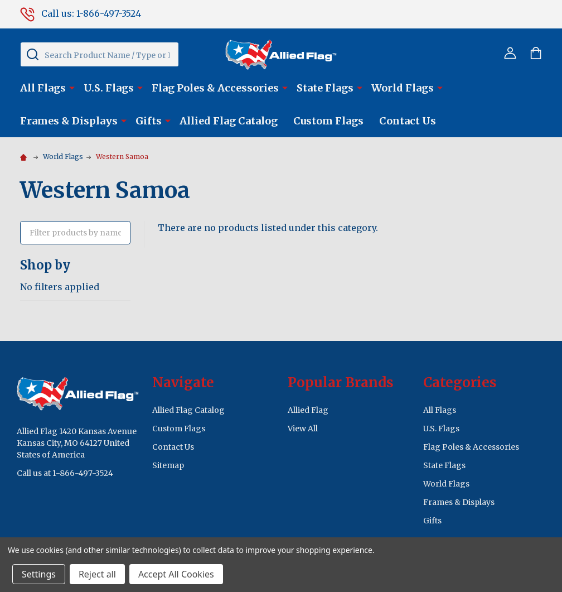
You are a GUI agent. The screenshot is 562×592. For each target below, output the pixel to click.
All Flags (43, 87)
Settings (39, 574)
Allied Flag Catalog (229, 120)
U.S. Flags (109, 87)
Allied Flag (308, 410)
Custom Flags (328, 120)
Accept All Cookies (176, 574)
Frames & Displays (69, 120)
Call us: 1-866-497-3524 (80, 13)
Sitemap (168, 465)
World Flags (402, 87)
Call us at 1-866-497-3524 (65, 473)
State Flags (325, 87)
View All (303, 428)
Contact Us (407, 120)
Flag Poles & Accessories (215, 87)
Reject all (97, 574)
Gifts (148, 120)
